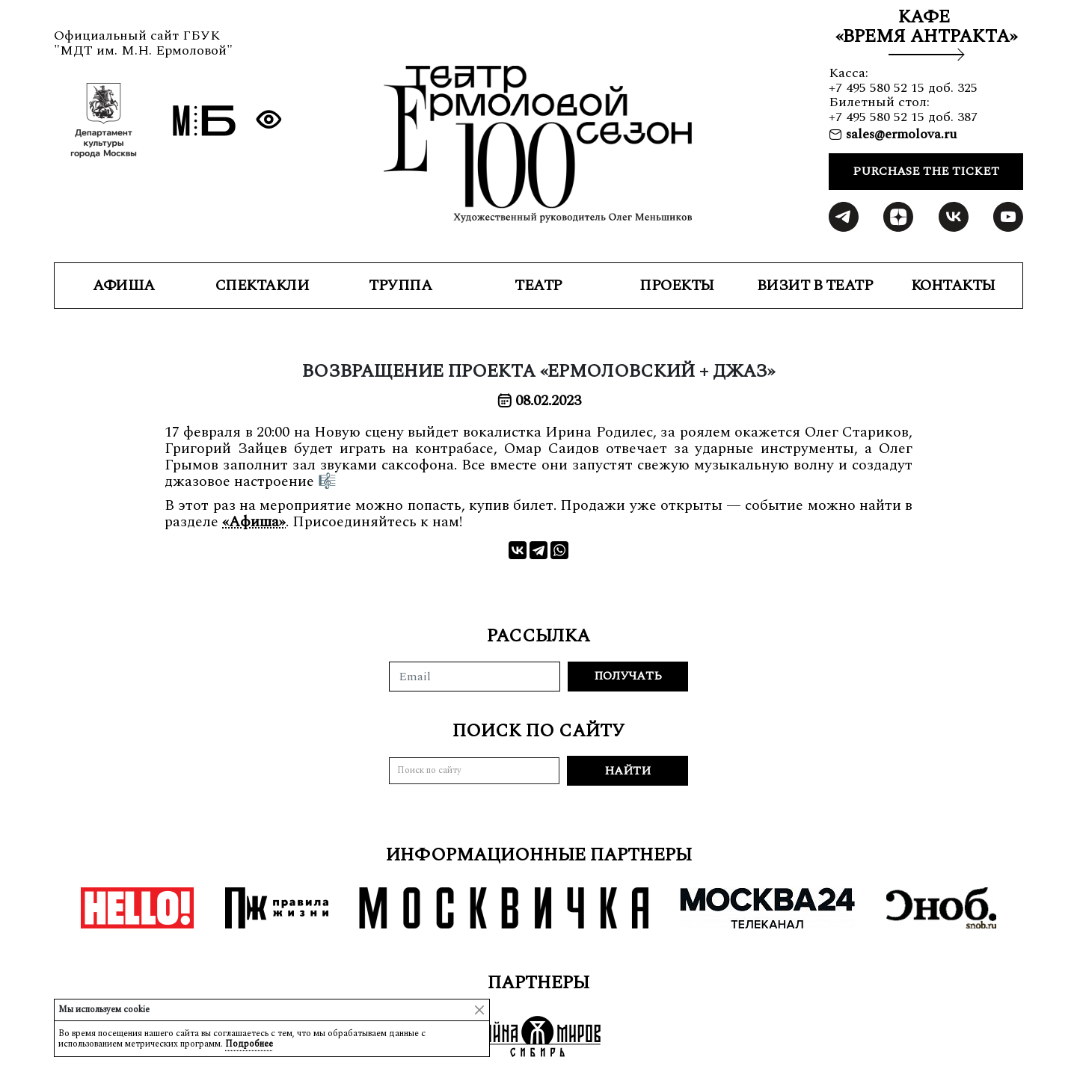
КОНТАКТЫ (953, 285)
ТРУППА (400, 285)
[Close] (479, 1010)
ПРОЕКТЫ (676, 285)
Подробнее (249, 1044)
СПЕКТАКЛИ (262, 285)
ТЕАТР (538, 285)
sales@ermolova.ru (899, 134)
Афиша (124, 285)
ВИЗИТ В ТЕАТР (815, 285)
